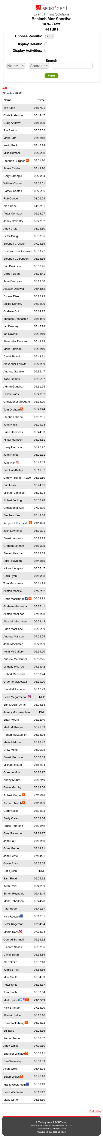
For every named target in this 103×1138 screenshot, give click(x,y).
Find (51, 75)
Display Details (28, 44)
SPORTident (60, 1122)
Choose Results (28, 36)
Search (51, 61)
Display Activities (27, 50)
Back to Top (95, 1111)
